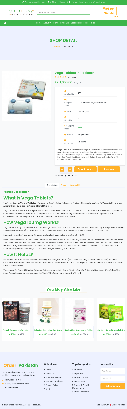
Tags (63, 185)
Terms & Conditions (53, 381)
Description (52, 185)
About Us (47, 23)
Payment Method (61, 23)
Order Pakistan (16, 405)
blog (93, 23)
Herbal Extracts (80, 377)
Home (39, 23)
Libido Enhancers (80, 391)
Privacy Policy (51, 385)
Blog (47, 389)
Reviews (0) (75, 185)
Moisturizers (78, 381)
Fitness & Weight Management (80, 386)
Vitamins (82, 142)
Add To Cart (85, 169)
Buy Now (109, 169)
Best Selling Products (80, 23)
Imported (77, 373)
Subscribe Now (113, 386)
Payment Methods (53, 377)
